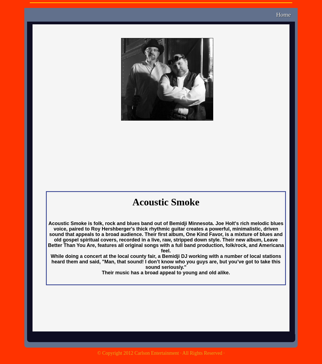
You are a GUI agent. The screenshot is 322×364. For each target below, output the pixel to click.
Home (283, 14)
